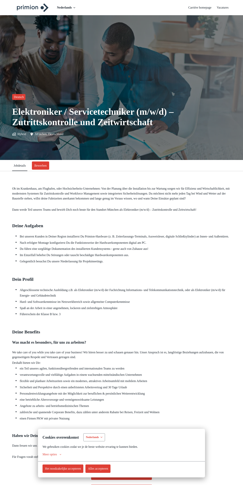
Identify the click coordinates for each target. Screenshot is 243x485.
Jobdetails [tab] (21, 165)
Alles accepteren (106, 468)
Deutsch (20, 97)
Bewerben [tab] (43, 165)
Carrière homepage (195, 8)
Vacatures (221, 8)
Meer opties (53, 454)
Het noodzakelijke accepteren (66, 468)
